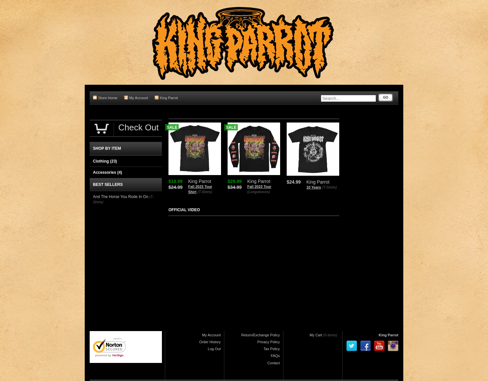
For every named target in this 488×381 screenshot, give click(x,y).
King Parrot (166, 98)
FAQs (275, 356)
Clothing (105, 161)
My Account (136, 98)
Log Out (214, 349)
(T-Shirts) (204, 192)
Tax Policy (271, 349)
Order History (210, 342)
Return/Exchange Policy (260, 335)
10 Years (313, 187)
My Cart (316, 335)
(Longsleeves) (258, 192)
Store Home (105, 98)
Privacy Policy (268, 342)
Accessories (107, 172)
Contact (273, 363)
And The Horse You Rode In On (120, 196)
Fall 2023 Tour (259, 187)
